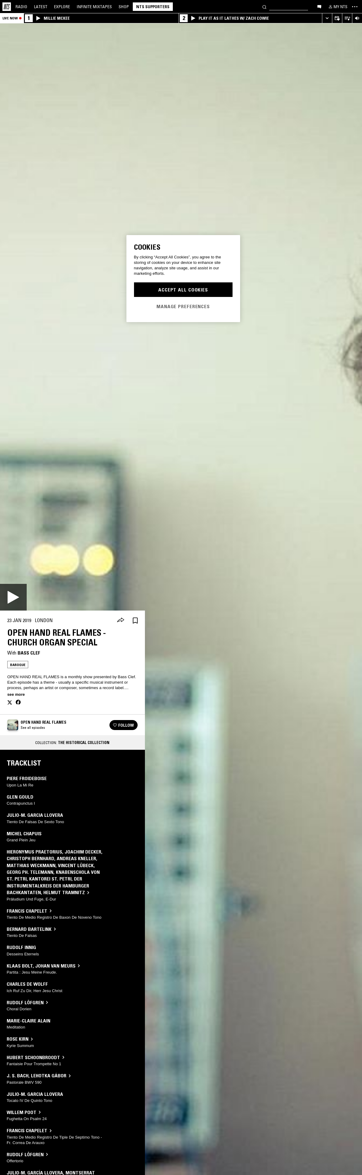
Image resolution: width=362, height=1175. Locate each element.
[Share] (120, 620)
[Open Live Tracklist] (347, 18)
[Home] (6, 6)
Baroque (17, 664)
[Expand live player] (327, 18)
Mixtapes (94, 6)
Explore (62, 6)
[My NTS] (337, 6)
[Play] (13, 597)
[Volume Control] (357, 18)
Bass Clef (29, 653)
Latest (40, 6)
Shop (124, 6)
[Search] (264, 6)
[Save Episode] (135, 620)
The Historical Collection (83, 742)
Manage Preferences (183, 306)
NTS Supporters (152, 6)
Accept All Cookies (183, 290)
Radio (21, 6)
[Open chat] (319, 6)
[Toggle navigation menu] (355, 6)
